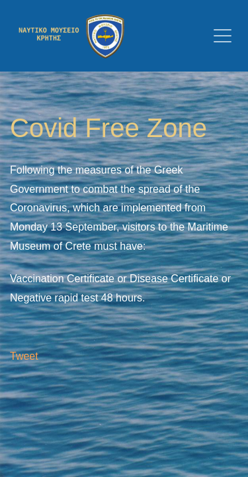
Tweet (24, 356)
